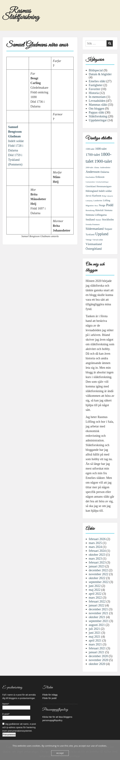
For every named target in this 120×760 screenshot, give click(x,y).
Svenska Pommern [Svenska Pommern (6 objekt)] (93, 224)
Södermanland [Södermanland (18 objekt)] (95, 228)
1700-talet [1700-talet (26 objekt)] (93, 155)
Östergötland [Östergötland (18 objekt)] (94, 248)
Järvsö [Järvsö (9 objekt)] (89, 195)
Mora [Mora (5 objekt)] (96, 206)
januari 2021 (97, 652)
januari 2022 (97, 605)
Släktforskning (98, 116)
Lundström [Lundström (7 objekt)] (97, 200)
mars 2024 (95, 546)
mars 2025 (95, 543)
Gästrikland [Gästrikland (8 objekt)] (91, 186)
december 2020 (98, 656)
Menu (5, 6)
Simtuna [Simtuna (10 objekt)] (108, 210)
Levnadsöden (97, 100)
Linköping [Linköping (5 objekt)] (89, 201)
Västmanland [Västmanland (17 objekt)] (94, 244)
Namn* (16, 706)
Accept (60, 753)
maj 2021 (94, 636)
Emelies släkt (97, 81)
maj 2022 (94, 589)
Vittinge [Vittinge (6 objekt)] (89, 240)
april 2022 (95, 593)
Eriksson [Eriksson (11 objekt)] (99, 177)
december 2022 (98, 570)
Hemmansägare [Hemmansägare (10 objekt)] (103, 186)
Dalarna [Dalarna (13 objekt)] (104, 171)
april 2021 (95, 640)
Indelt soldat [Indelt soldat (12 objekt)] (105, 190)
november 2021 (98, 613)
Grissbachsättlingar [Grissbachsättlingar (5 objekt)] (102, 182)
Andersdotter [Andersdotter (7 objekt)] (105, 167)
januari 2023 (97, 566)
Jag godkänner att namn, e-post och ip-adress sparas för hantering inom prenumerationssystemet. (19, 727)
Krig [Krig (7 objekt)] (104, 196)
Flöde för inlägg (50, 695)
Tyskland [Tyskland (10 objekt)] (90, 234)
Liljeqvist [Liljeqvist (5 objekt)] (110, 196)
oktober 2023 (97, 554)
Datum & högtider (100, 74)
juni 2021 (95, 632)
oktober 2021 (97, 617)
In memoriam (97, 96)
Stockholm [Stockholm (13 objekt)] (108, 219)
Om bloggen (96, 108)
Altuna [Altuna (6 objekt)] (96, 167)
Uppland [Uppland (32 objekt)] (101, 234)
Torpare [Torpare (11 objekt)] (108, 229)
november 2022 (98, 574)
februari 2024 (97, 550)
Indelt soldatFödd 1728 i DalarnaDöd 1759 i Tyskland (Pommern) (16, 145)
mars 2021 (95, 644)
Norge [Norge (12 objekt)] (102, 205)
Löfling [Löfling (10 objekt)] (106, 200)
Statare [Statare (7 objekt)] (98, 220)
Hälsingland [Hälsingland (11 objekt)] (92, 191)
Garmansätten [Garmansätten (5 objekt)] (90, 182)
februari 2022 (97, 601)
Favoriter (94, 89)
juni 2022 (95, 586)
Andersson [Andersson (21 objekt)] (93, 172)
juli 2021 (94, 628)
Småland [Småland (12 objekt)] (90, 219)
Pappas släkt (96, 112)
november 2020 (98, 660)
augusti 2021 (97, 625)
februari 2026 (97, 539)
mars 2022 (95, 597)
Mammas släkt (98, 104)
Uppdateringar (98, 120)
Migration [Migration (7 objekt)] (90, 205)
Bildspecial (96, 70)
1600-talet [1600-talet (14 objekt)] (101, 148)
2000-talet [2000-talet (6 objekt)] (89, 167)
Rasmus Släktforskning (20, 14)
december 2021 (98, 609)
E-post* (16, 716)
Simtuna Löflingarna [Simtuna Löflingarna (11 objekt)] (96, 215)
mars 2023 (95, 558)
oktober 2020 (97, 664)
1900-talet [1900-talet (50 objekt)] (103, 161)
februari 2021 (97, 648)
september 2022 (99, 582)
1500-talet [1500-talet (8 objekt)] (90, 149)
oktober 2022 (97, 578)
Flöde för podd (49, 698)
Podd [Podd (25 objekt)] (109, 205)
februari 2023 (97, 562)
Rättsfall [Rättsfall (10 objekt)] (99, 210)
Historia (94, 93)
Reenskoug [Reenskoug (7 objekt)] (90, 210)
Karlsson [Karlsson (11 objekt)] (96, 195)
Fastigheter (96, 85)
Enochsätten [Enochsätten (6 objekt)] (90, 177)
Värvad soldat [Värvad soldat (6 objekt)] (97, 240)
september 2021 (99, 621)
